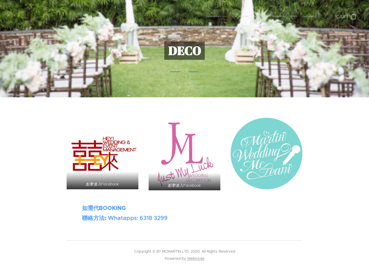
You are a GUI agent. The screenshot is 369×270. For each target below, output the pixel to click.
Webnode (195, 258)
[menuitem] (279, 16)
